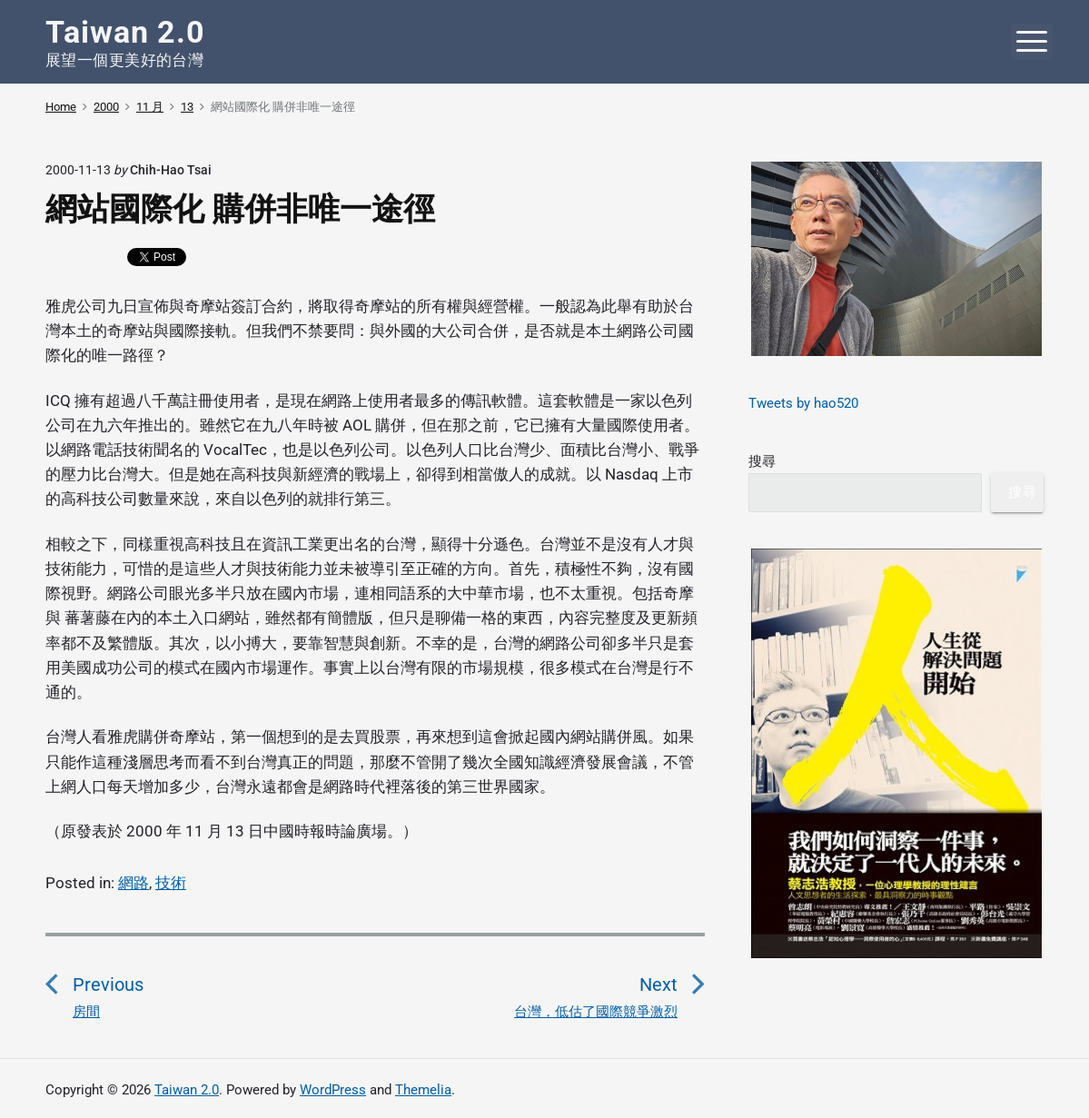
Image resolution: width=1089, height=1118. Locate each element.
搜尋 (762, 461)
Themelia (423, 1090)
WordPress (333, 1090)
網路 (133, 883)
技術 (170, 883)
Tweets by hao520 (803, 403)
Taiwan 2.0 (186, 1090)
